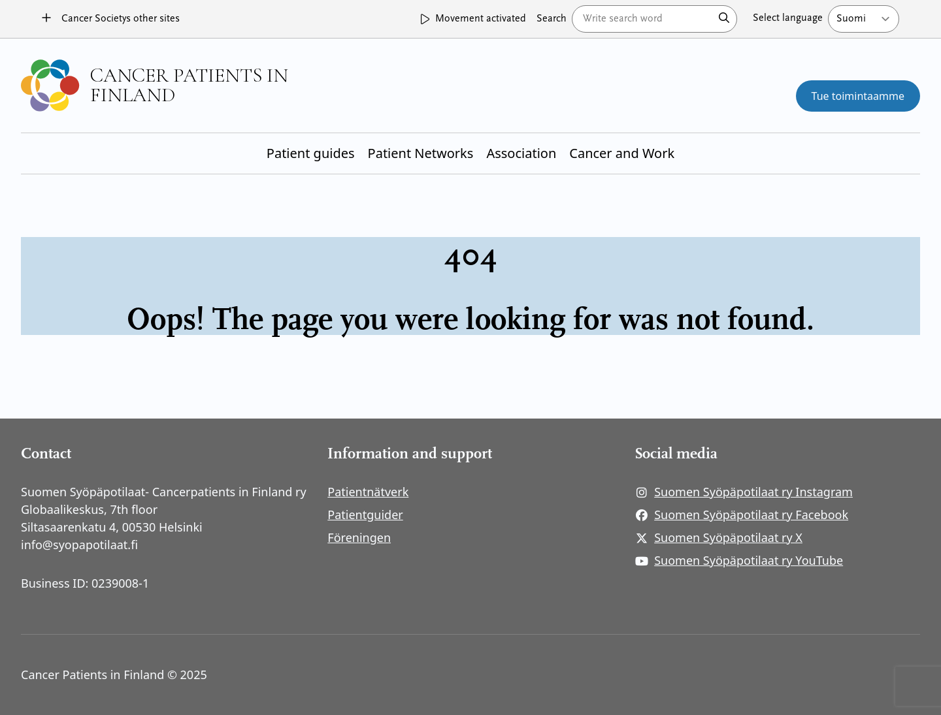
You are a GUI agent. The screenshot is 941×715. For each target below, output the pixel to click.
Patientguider (365, 514)
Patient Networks (421, 153)
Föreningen (359, 537)
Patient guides (311, 153)
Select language (788, 18)
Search (552, 19)
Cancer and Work (621, 153)
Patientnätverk (367, 492)
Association (521, 153)
